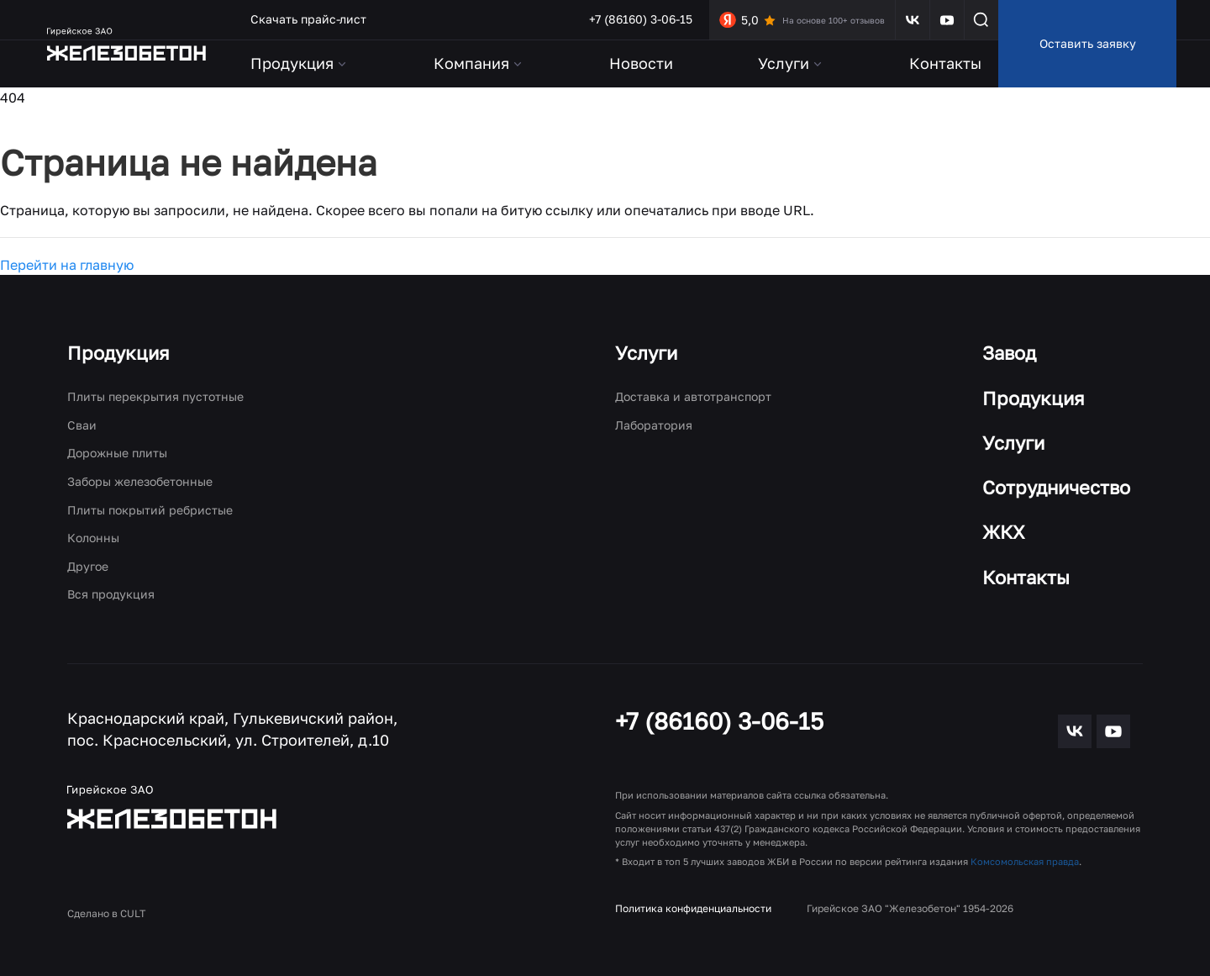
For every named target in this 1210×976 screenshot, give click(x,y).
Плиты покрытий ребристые (150, 510)
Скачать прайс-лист (308, 19)
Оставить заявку (1087, 43)
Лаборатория (653, 425)
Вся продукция (111, 594)
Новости (641, 63)
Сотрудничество (1056, 487)
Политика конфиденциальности (693, 908)
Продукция (118, 352)
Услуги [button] (791, 63)
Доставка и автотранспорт (693, 396)
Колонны (93, 537)
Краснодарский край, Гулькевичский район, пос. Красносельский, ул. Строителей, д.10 (232, 729)
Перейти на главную (67, 264)
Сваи (82, 425)
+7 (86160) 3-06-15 (640, 19)
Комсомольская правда (1025, 861)
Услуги (646, 352)
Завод (1009, 352)
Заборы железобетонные (140, 481)
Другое (87, 566)
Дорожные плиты (117, 453)
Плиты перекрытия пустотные (155, 396)
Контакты (945, 63)
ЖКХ (1003, 531)
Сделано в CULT (106, 913)
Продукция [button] (299, 63)
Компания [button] (479, 63)
